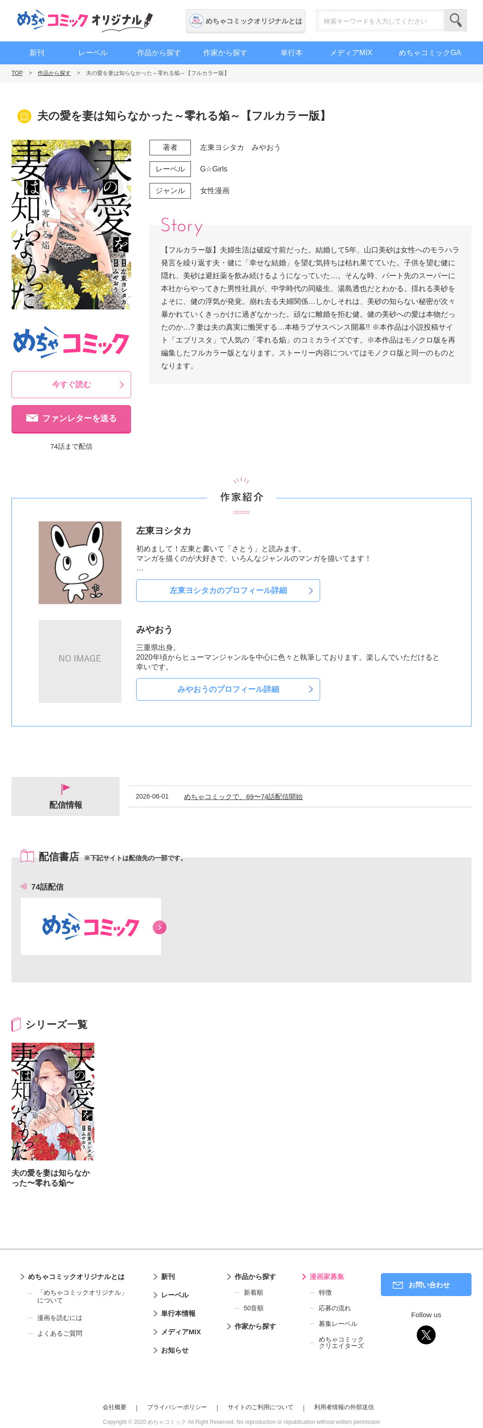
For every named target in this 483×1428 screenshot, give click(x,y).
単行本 (292, 53)
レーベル (93, 53)
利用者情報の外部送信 (344, 1407)
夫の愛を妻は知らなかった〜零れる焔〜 (51, 1178)
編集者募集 (471, 249)
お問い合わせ (429, 1285)
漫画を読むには (59, 1317)
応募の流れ (335, 1308)
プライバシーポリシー (177, 1407)
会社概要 (114, 1407)
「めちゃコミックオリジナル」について (77, 1296)
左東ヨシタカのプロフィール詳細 (228, 590)
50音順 (254, 1308)
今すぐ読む (71, 384)
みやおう (266, 147)
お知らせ (175, 1350)
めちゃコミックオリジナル (85, 21)
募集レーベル (338, 1323)
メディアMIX (351, 53)
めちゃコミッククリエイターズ (341, 1342)
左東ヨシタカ (222, 147)
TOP (17, 73)
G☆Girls (213, 169)
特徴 (325, 1292)
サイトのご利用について (260, 1407)
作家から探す (225, 53)
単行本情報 (178, 1313)
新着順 (253, 1292)
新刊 (36, 53)
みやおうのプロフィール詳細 (228, 689)
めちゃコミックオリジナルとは (254, 21)
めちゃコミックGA (430, 53)
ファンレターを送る (79, 418)
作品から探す (159, 53)
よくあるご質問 (59, 1333)
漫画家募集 (327, 1276)
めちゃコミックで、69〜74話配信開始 (243, 796)
